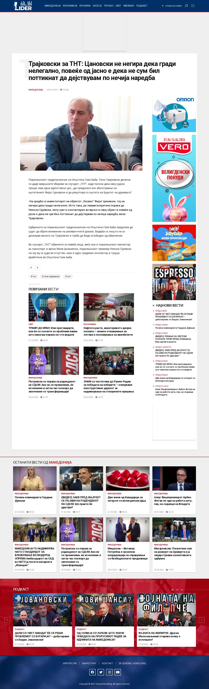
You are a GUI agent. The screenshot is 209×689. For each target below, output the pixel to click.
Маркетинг (89, 663)
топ (69, 276)
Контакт (107, 663)
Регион (108, 5)
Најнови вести (169, 305)
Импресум (70, 663)
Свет (118, 5)
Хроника (84, 5)
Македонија (53, 5)
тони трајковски (51, 276)
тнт (34, 276)
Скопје (97, 5)
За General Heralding (132, 663)
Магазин (128, 5)
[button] (7, 620)
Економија (70, 5)
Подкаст (141, 5)
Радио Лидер (22, 6)
